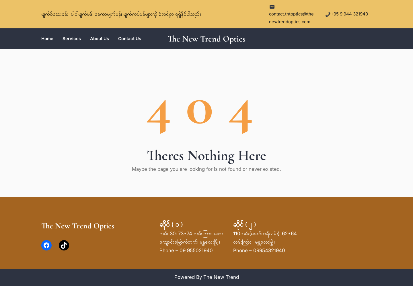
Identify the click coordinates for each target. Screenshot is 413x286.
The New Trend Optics (206, 39)
